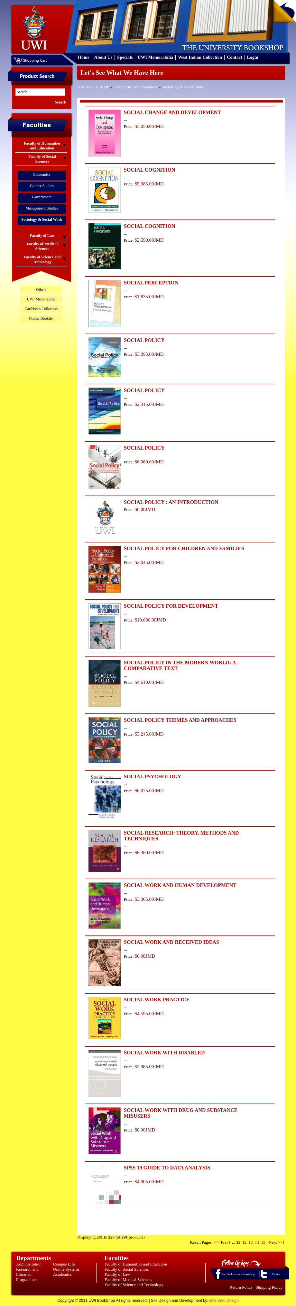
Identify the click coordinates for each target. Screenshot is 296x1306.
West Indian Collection (200, 57)
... (233, 1242)
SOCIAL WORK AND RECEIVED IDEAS (171, 942)
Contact (234, 57)
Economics (41, 174)
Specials (125, 57)
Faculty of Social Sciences (135, 87)
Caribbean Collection (41, 309)
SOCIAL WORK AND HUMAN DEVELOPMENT (180, 885)
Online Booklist (41, 318)
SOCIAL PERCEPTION (151, 282)
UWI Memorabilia (155, 57)
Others (41, 289)
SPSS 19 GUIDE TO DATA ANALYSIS (167, 1167)
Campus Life (64, 1264)
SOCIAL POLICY (144, 340)
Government (41, 197)
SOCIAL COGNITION (149, 170)
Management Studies (42, 208)
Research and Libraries (27, 1272)
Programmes (26, 1279)
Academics (62, 1274)
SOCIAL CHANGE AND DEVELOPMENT (172, 112)
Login (252, 57)
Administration (29, 1264)
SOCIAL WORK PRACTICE (157, 999)
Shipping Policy (269, 1287)
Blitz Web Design (224, 1300)
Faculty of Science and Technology (134, 1284)
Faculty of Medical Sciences (128, 1279)
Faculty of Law (117, 1274)
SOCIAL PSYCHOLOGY (152, 776)
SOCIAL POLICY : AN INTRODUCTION (171, 502)
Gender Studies (42, 185)
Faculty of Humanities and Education (136, 1264)
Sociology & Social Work (183, 87)
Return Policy (241, 1287)
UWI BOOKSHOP (93, 87)
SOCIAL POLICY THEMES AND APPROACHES (180, 720)
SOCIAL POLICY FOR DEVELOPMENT (171, 606)
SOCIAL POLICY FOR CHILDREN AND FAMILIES (184, 548)
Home (83, 57)
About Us (103, 57)
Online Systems (66, 1269)
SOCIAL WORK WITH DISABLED (164, 1052)
